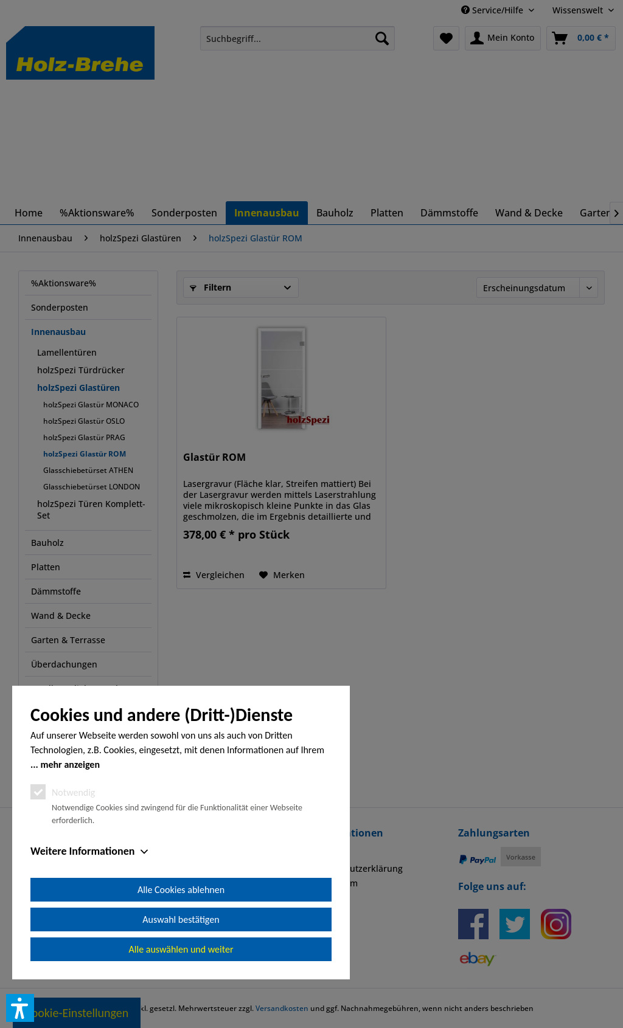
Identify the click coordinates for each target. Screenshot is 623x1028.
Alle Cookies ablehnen (180, 889)
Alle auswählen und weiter (181, 949)
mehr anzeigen (70, 764)
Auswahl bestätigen (180, 919)
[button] (20, 1008)
